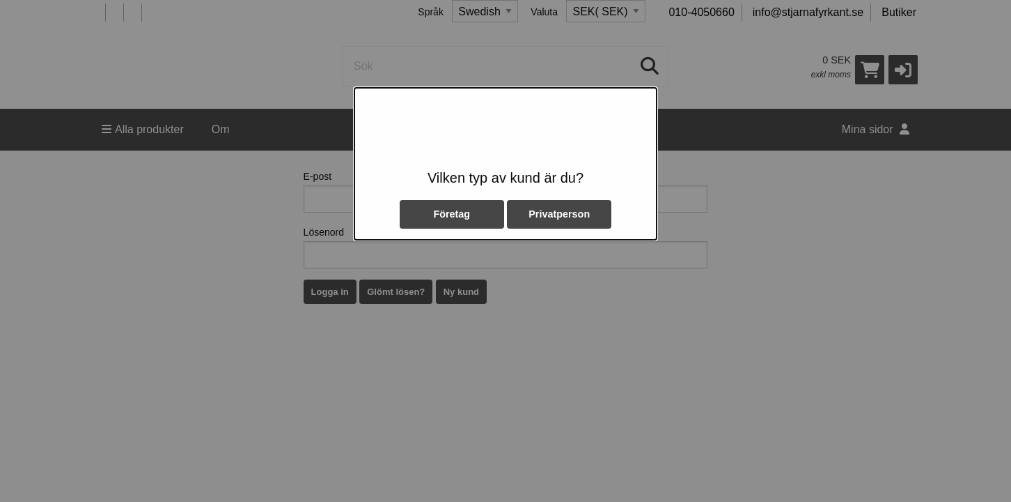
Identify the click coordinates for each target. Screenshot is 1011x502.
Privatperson (559, 214)
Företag (451, 214)
